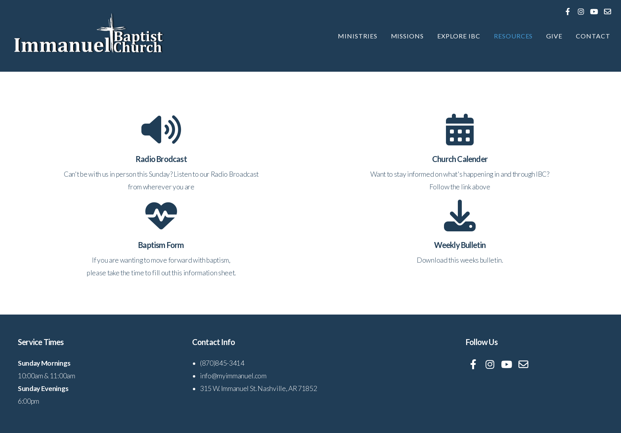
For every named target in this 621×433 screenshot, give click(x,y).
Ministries (357, 36)
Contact (593, 36)
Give (554, 36)
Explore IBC (458, 36)
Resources (513, 36)
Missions (407, 36)
